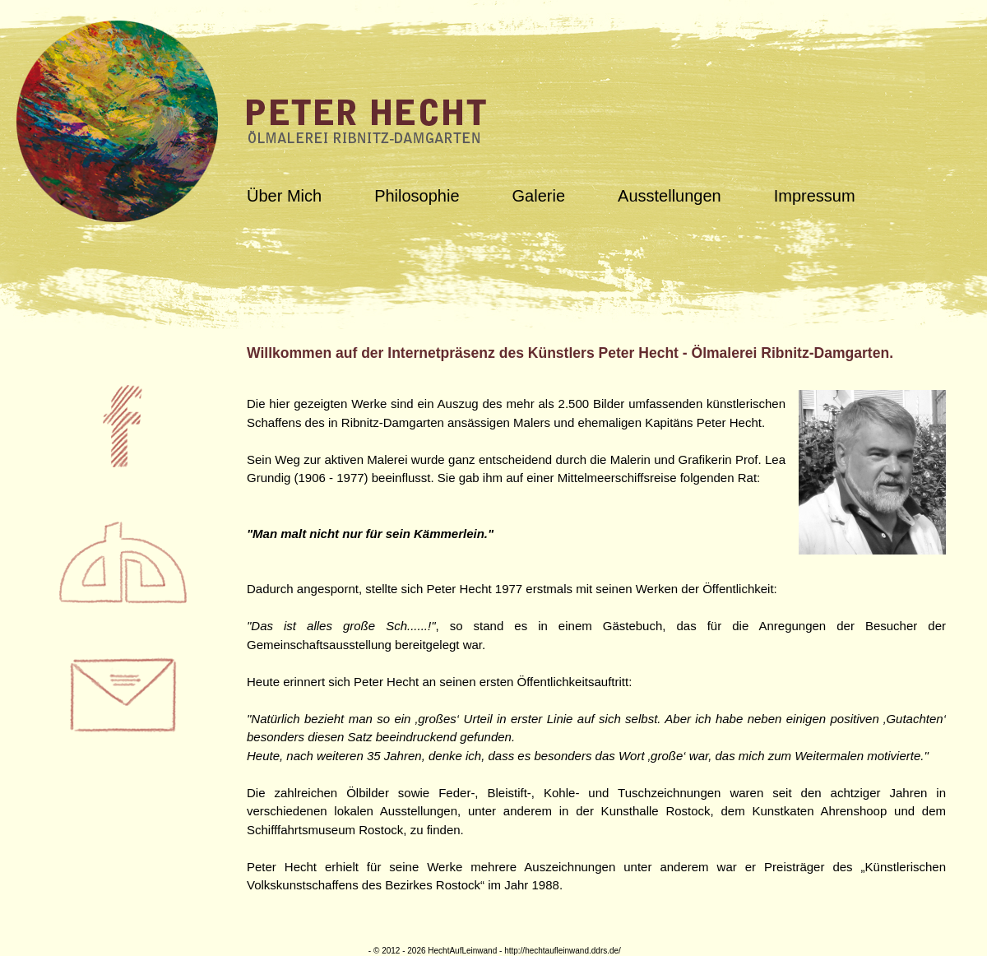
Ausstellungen (669, 196)
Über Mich (284, 196)
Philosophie (416, 196)
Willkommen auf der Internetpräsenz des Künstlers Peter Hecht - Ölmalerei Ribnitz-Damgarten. (570, 353)
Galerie (538, 196)
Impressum (814, 196)
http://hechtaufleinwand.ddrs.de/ (562, 950)
